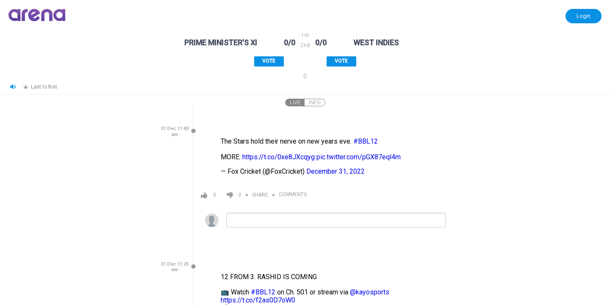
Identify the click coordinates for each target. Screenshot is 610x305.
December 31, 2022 (335, 171)
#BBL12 (365, 141)
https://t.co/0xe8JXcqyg (278, 157)
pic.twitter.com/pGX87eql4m (358, 157)
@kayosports (369, 292)
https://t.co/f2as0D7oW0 (258, 300)
